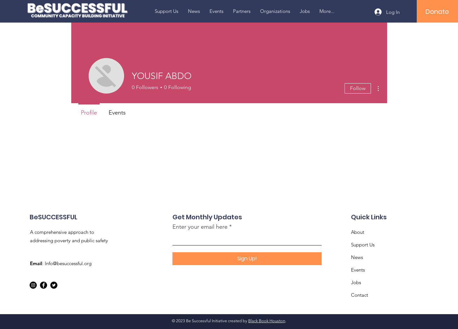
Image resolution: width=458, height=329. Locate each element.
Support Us (363, 245)
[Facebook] (43, 285)
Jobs (356, 282)
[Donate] (437, 11)
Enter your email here (200, 227)
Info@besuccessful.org (68, 263)
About (357, 232)
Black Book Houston (266, 320)
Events (358, 270)
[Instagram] (33, 285)
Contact (359, 295)
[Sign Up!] (247, 258)
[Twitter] (53, 285)
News (357, 257)
